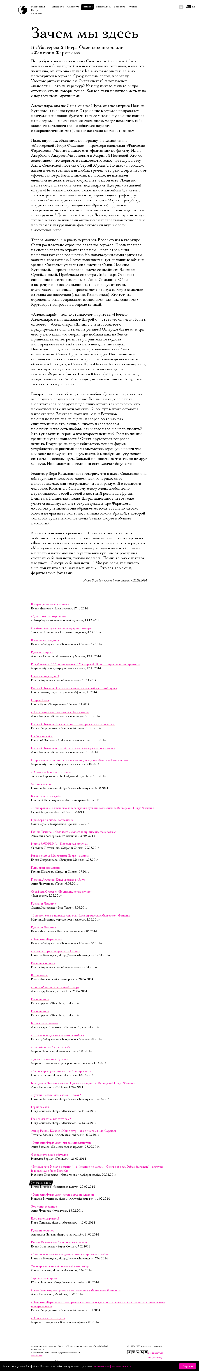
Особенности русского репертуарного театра (61, 628)
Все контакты (36, 1356)
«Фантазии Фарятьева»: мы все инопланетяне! (61, 1143)
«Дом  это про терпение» (48, 616)
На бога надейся (42, 736)
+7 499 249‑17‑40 (100, 1346)
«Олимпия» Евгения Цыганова (51, 772)
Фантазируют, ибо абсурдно (49, 1155)
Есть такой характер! (45, 1218)
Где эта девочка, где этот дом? (51, 1119)
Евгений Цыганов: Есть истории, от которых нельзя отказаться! (73, 724)
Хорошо (188, 1366)
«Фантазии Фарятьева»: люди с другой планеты (62, 1194)
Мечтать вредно (41, 784)
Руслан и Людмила (43, 903)
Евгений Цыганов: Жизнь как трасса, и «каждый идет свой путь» (74, 688)
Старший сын (40, 700)
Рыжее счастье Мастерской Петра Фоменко (60, 856)
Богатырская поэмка (44, 1023)
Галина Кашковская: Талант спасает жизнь (59, 1242)
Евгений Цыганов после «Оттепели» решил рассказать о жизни (73, 748)
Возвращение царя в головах (50, 604)
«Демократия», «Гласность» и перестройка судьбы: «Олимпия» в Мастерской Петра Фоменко (92, 808)
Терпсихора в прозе (44, 1278)
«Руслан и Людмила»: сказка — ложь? (56, 1095)
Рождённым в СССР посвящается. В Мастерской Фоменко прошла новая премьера (85, 664)
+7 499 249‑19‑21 (39, 1349)
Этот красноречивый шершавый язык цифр (59, 1266)
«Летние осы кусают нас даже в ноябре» (57, 1035)
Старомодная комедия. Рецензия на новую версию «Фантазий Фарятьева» (79, 760)
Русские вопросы (42, 652)
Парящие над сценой (45, 676)
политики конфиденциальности (112, 1366)
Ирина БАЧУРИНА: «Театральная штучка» (59, 844)
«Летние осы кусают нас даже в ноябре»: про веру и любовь (70, 1254)
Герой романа (40, 1107)
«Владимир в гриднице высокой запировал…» (61, 1071)
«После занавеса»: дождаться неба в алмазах (60, 712)
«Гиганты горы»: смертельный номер (55, 951)
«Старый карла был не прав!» (50, 1047)
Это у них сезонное (44, 1206)
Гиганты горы (40, 999)
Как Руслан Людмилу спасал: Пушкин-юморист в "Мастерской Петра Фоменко (83, 1083)
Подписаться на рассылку (150, 1353)
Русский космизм (42, 1230)
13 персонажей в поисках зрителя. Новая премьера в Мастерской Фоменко (80, 915)
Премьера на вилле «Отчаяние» (52, 820)
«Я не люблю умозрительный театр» (55, 987)
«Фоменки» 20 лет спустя (48, 1318)
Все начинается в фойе (46, 796)
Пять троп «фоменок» (45, 868)
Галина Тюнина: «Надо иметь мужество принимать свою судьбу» (74, 832)
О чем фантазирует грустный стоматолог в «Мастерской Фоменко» (75, 1290)
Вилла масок (39, 975)
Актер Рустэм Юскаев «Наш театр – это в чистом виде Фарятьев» (74, 1131)
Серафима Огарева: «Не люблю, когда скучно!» (62, 891)
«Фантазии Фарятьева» (46, 939)
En (193, 6)
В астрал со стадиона (45, 640)
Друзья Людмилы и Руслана (49, 1059)
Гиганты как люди (43, 963)
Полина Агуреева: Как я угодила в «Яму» (58, 880)
